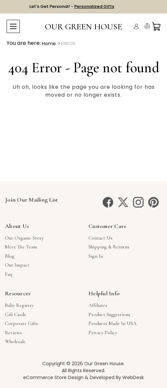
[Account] (136, 26)
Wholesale (15, 341)
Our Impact (17, 265)
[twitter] (123, 202)
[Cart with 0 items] (156, 26)
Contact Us (100, 238)
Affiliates (97, 305)
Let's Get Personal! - (71, 6)
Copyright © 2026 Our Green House (83, 363)
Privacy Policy (102, 333)
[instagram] (138, 202)
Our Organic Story (24, 238)
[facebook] (108, 202)
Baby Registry (19, 305)
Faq (8, 274)
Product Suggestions (109, 314)
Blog (10, 256)
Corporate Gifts (21, 323)
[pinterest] (153, 202)
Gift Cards (15, 314)
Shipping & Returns (108, 247)
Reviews (13, 333)
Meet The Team (21, 247)
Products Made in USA (112, 323)
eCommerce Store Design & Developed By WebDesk (83, 377)
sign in (95, 256)
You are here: (24, 43)
